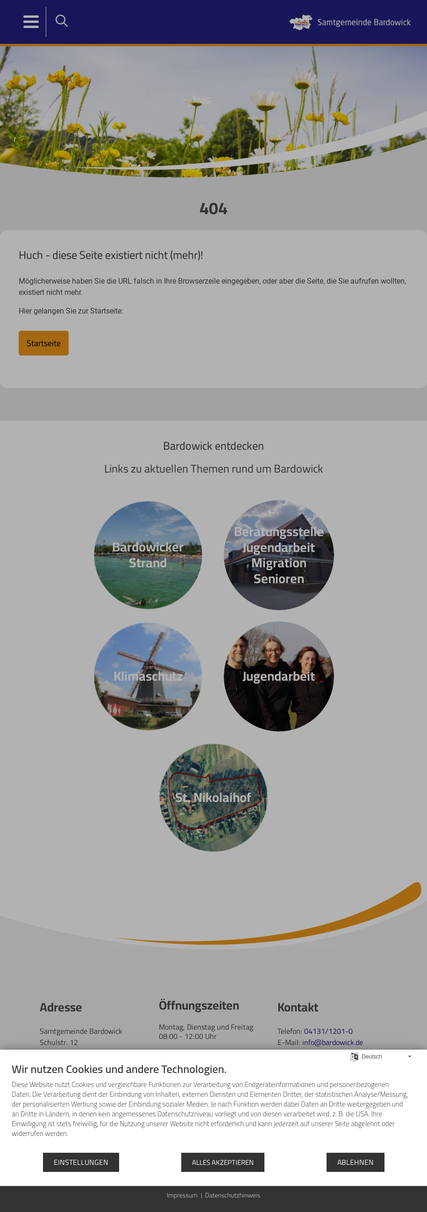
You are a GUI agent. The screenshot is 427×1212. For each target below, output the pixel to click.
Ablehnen (355, 1162)
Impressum (182, 1195)
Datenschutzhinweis (232, 1195)
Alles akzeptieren (223, 1162)
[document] (213, 1107)
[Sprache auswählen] (354, 1056)
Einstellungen (81, 1162)
